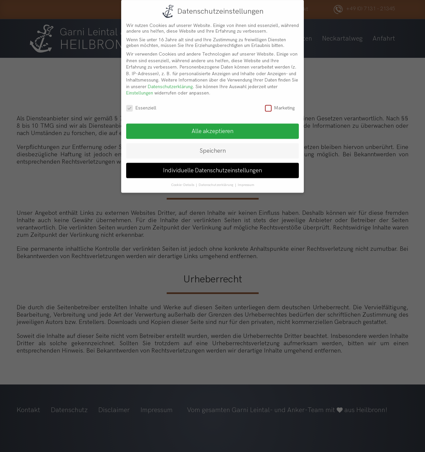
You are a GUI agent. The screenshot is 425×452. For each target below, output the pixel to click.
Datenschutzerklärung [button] (216, 180)
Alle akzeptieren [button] (212, 126)
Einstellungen (139, 88)
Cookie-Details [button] (183, 180)
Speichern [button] (213, 146)
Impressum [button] (246, 180)
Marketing (280, 103)
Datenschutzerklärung (170, 82)
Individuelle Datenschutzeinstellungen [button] (212, 165)
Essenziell (141, 103)
